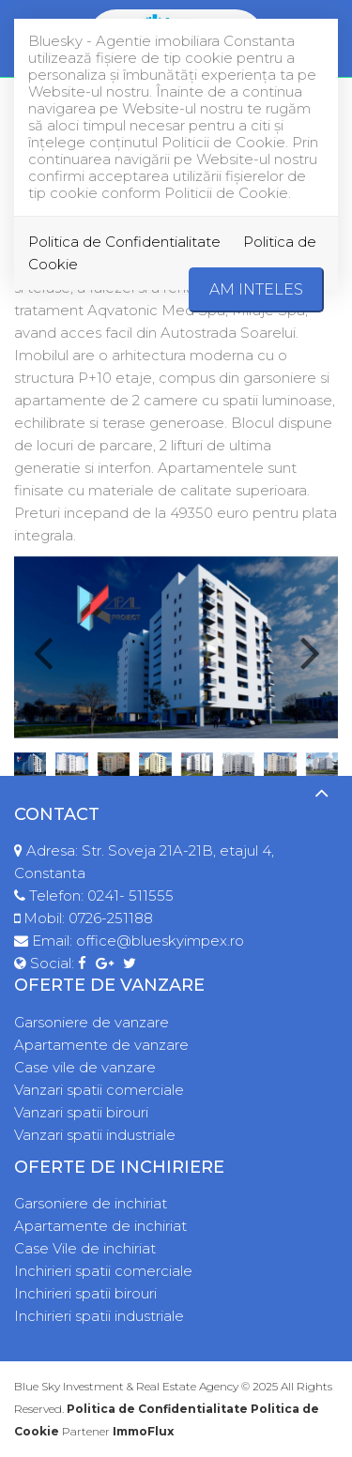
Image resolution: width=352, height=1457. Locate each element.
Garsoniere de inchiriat (90, 1203)
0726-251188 (111, 918)
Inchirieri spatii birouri (85, 1293)
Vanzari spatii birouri (81, 1112)
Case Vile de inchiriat (85, 1248)
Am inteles (256, 289)
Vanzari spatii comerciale (99, 1090)
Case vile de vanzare (85, 1067)
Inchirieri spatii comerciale (103, 1271)
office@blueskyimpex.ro (160, 940)
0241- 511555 (130, 895)
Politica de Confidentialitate (124, 241)
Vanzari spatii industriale (95, 1135)
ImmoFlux (143, 1431)
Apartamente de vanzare (101, 1045)
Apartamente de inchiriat (100, 1226)
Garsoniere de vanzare (91, 1022)
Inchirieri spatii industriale (99, 1316)
